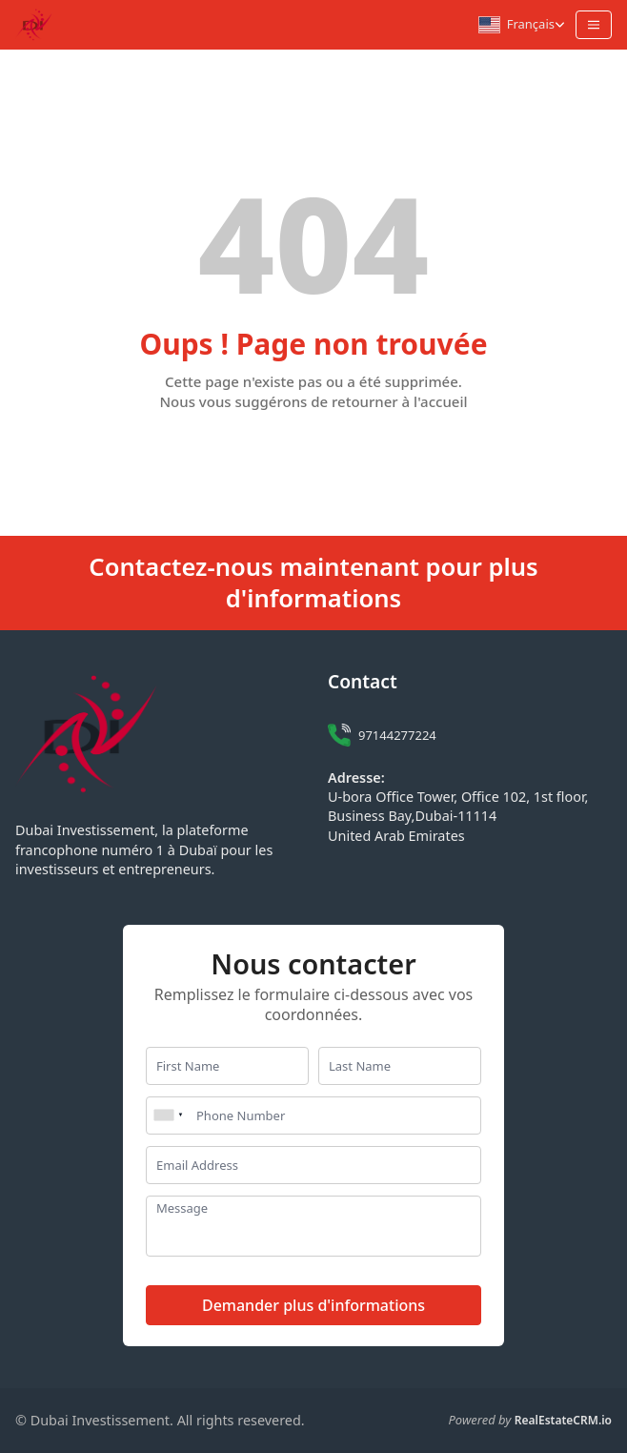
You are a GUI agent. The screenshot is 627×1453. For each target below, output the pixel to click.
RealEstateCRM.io (563, 1420)
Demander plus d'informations (313, 1305)
